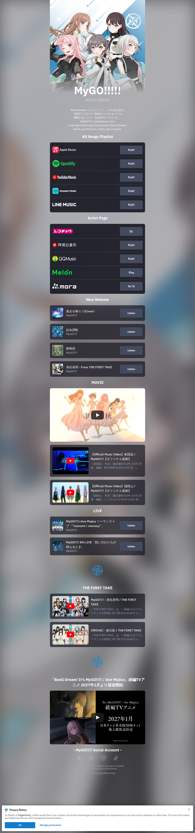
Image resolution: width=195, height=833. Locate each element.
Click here (82, 768)
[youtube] (91, 758)
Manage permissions (50, 825)
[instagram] (104, 758)
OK (20, 825)
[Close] (189, 809)
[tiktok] (116, 758)
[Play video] (97, 415)
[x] (79, 758)
